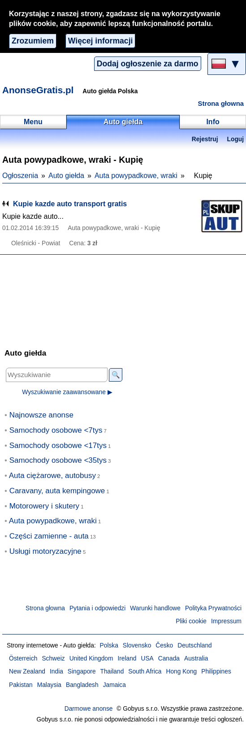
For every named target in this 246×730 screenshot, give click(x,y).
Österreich (23, 658)
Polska (109, 645)
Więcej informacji (100, 40)
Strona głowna (221, 103)
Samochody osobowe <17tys (58, 445)
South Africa (144, 671)
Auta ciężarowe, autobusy (52, 475)
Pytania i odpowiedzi (97, 608)
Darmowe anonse (89, 708)
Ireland (126, 658)
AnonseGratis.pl (37, 90)
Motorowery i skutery (44, 506)
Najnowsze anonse (41, 415)
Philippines (216, 671)
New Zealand (27, 671)
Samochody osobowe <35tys (58, 460)
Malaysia (49, 685)
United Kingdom (91, 658)
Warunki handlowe (155, 608)
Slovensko (137, 645)
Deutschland (194, 645)
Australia (196, 658)
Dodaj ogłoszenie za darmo (148, 63)
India (56, 671)
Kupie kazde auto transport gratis (70, 204)
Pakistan (21, 685)
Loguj (235, 139)
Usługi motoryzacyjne (45, 551)
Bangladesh (82, 685)
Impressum (226, 621)
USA (147, 658)
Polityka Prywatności (213, 608)
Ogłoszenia (20, 175)
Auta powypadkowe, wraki (136, 175)
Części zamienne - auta (49, 536)
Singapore (82, 671)
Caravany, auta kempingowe (57, 491)
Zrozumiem (33, 40)
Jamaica (114, 685)
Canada (169, 658)
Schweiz (53, 658)
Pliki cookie (191, 621)
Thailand (112, 671)
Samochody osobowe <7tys (56, 430)
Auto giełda (66, 175)
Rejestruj (205, 139)
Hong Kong (181, 671)
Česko (164, 645)
